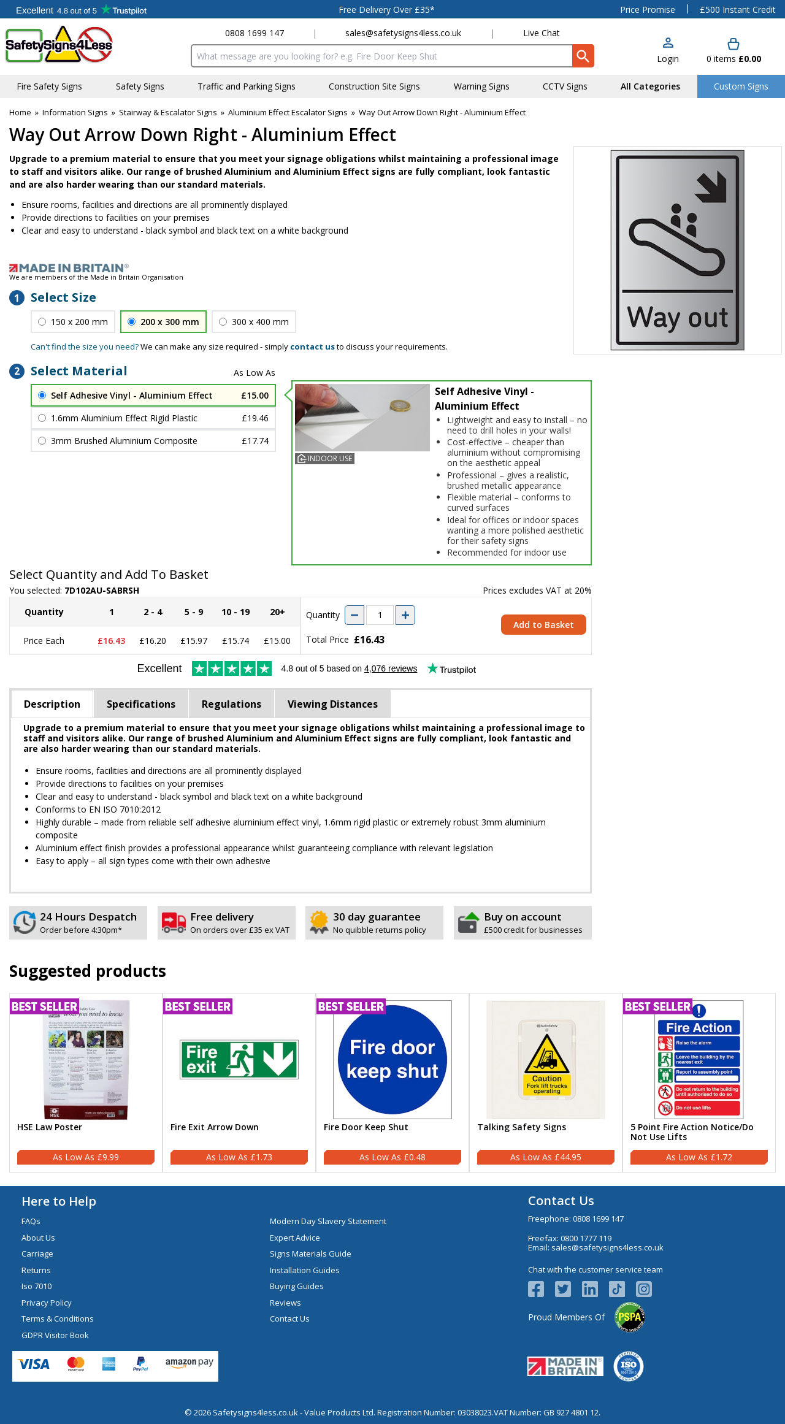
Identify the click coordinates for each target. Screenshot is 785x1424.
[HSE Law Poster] (86, 1083)
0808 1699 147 (254, 33)
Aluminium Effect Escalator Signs (288, 112)
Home (20, 112)
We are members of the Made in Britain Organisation (96, 276)
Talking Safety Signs (521, 1127)
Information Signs (75, 112)
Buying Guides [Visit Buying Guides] (297, 1286)
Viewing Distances (333, 704)
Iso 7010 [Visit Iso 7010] (36, 1286)
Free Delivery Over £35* (387, 9)
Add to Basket (543, 624)
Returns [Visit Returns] (36, 1270)
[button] (667, 51)
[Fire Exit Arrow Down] (239, 1083)
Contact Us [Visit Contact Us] (290, 1318)
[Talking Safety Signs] (545, 1083)
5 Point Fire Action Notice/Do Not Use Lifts (692, 1132)
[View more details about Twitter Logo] (568, 1289)
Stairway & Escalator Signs (168, 112)
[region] (86, 1059)
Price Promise (647, 9)
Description (52, 704)
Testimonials (81, 9)
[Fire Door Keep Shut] (392, 1083)
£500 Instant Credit (738, 9)
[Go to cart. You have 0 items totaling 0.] (733, 51)
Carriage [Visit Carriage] (37, 1253)
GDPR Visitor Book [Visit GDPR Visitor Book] (55, 1335)
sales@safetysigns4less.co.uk (403, 33)
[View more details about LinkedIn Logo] (595, 1289)
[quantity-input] (380, 615)
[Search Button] (583, 55)
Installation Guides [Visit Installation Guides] (305, 1270)
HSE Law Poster (49, 1127)
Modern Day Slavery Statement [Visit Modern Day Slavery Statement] (328, 1221)
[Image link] (392, 268)
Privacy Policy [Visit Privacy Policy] (46, 1302)
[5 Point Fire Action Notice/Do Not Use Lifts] (699, 1083)
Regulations (231, 704)
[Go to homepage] (76, 44)
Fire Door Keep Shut (366, 1127)
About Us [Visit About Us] (38, 1237)
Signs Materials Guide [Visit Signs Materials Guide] (310, 1253)
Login (668, 58)
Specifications (141, 704)
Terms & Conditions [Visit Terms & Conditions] (57, 1318)
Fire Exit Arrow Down (214, 1127)
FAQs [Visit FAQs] (30, 1221)
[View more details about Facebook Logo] (541, 1289)
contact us (312, 346)
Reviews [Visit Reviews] (285, 1302)
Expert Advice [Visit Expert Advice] (295, 1237)
